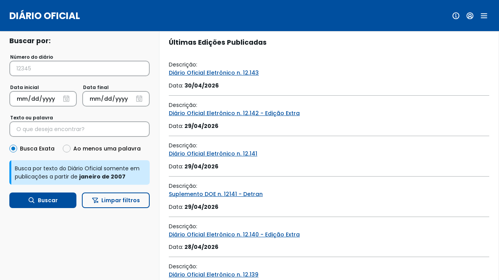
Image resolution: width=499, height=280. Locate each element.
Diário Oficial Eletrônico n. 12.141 (213, 154)
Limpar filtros (116, 200)
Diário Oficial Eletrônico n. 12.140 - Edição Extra (234, 234)
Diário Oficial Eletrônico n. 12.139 (213, 274)
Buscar (43, 200)
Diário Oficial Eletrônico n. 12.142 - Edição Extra (234, 113)
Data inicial (24, 87)
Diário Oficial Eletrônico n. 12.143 (214, 73)
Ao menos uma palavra (107, 148)
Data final (96, 87)
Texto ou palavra (31, 117)
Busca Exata (37, 148)
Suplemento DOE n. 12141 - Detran (216, 194)
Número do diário (31, 57)
